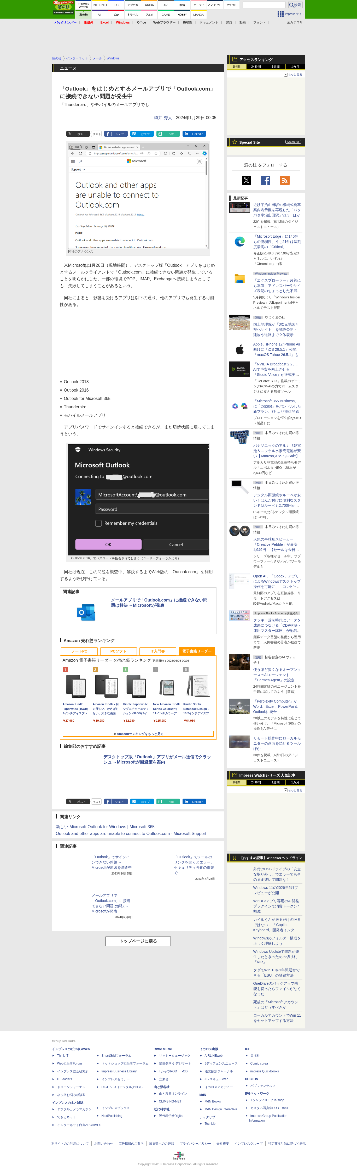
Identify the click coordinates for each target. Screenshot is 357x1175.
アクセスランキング (255, 60)
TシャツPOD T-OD (173, 1071)
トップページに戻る (138, 941)
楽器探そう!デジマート (175, 1063)
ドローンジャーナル (71, 1087)
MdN (203, 1095)
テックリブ (207, 1117)
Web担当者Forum (69, 1063)
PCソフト (118, 651)
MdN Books (213, 1101)
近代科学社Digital (171, 1116)
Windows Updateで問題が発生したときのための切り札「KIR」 (276, 956)
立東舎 (163, 1079)
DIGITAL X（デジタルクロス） (123, 1087)
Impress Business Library (119, 1071)
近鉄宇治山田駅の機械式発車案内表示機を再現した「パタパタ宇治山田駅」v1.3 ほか (277, 210)
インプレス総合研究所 (73, 1071)
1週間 (276, 67)
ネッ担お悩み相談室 (71, 1095)
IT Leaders (64, 1079)
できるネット (66, 1117)
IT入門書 (157, 651)
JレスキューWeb (216, 1079)
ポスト (81, 134)
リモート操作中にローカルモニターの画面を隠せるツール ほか (279, 743)
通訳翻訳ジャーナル (219, 1071)
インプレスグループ (249, 1143)
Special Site (249, 142)
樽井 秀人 (163, 117)
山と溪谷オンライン (173, 1093)
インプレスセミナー (116, 1079)
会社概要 (222, 1143)
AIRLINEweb (214, 1055)
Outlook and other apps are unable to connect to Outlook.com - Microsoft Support (131, 833)
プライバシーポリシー (195, 1143)
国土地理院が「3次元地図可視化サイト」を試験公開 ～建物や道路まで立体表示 (276, 329)
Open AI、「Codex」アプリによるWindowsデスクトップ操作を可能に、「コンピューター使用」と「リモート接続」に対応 (277, 586)
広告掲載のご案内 (131, 1143)
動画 (242, 22)
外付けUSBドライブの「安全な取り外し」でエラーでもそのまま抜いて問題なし (277, 874)
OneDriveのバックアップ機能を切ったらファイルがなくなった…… (277, 988)
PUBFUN (251, 1079)
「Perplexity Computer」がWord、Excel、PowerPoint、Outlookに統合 (277, 706)
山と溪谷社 (161, 1087)
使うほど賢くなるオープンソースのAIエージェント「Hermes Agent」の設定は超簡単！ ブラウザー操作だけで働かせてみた (277, 680)
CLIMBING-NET (170, 1101)
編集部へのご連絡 (161, 1143)
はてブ (145, 134)
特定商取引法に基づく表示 (287, 1143)
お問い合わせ (103, 1143)
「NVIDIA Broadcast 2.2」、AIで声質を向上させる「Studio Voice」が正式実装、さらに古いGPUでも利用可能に (276, 374)
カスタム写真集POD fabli (269, 1108)
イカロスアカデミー (219, 1087)
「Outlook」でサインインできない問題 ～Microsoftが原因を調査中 (112, 862)
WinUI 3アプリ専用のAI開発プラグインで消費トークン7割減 (276, 906)
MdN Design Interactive (221, 1109)
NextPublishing (112, 1116)
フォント (259, 22)
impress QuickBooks (264, 1071)
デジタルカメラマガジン (74, 1109)
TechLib (210, 1124)
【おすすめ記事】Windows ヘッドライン (270, 858)
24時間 (256, 67)
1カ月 (295, 67)
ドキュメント (209, 22)
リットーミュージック (174, 1055)
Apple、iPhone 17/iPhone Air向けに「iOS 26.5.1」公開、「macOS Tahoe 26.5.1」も (277, 349)
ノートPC (79, 651)
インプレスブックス (116, 1108)
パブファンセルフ (263, 1086)
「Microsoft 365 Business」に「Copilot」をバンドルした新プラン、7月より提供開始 (277, 406)
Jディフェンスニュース (221, 1063)
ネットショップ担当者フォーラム (125, 1063)
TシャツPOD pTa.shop (267, 1100)
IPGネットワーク (257, 1093)
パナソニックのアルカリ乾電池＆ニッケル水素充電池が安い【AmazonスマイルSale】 (277, 450)
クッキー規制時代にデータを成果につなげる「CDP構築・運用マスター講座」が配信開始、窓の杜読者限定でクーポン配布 (277, 630)
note (171, 134)
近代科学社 (161, 1109)
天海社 (255, 1055)
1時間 (236, 67)
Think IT (62, 1055)
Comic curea (259, 1063)
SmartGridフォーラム (117, 1055)
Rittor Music (163, 1049)
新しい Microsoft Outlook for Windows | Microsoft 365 (105, 827)
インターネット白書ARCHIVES (79, 1125)
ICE (247, 1049)
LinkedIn (197, 134)
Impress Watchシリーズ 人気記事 (267, 775)
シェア (119, 134)
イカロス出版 (209, 1049)
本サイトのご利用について (70, 1143)
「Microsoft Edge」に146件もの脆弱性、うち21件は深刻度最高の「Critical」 (277, 241)
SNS (229, 22)
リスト (96, 134)
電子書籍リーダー (197, 651)
